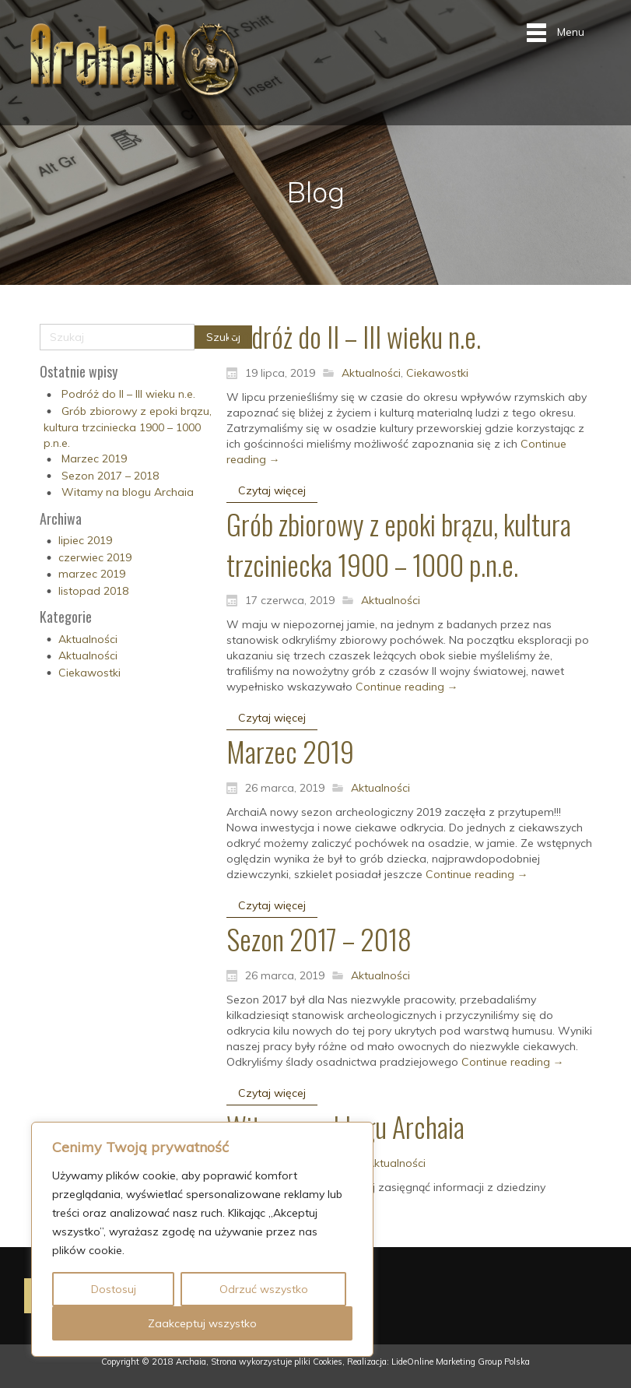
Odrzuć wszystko (263, 1289)
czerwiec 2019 (94, 557)
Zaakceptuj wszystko (202, 1323)
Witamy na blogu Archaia (127, 492)
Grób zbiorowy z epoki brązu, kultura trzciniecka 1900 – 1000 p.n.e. (128, 427)
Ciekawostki (89, 673)
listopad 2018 (93, 591)
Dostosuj (113, 1289)
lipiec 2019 (85, 540)
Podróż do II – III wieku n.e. (128, 394)
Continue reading (407, 687)
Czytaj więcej (272, 490)
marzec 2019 (91, 574)
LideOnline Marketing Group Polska (460, 1361)
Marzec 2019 (94, 459)
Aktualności (87, 639)
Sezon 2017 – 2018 (110, 476)
